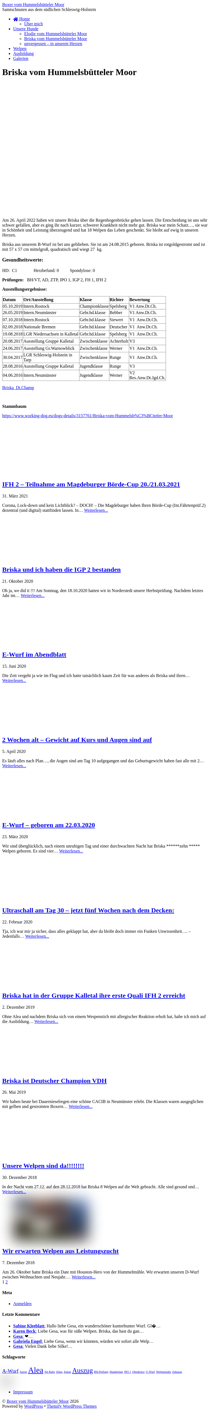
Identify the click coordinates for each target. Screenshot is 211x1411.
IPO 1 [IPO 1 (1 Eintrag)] (127, 1371)
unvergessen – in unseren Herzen (53, 43)
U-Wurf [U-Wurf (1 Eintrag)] (150, 1371)
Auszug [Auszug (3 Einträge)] (82, 1370)
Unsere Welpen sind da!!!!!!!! (43, 1165)
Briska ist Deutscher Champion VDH (54, 1080)
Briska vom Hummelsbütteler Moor (55, 38)
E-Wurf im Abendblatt (34, 654)
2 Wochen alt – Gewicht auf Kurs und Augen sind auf (77, 739)
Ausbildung (23, 53)
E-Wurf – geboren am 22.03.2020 (48, 825)
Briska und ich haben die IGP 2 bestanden (61, 569)
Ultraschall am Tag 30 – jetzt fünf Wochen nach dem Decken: (88, 910)
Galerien (20, 58)
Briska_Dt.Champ (18, 387)
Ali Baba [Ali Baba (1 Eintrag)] (50, 1371)
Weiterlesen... (96, 510)
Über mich (33, 23)
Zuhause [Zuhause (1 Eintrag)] (177, 1371)
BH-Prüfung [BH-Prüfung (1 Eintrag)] (101, 1371)
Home (21, 18)
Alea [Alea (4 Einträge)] (35, 1370)
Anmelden (22, 1303)
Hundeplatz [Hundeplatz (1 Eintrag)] (116, 1371)
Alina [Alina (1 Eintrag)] (59, 1371)
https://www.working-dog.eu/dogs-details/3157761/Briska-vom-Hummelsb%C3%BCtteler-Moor (87, 415)
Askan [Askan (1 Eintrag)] (67, 1371)
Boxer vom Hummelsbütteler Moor (38, 1401)
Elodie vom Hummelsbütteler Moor (55, 33)
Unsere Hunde (25, 28)
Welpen (19, 48)
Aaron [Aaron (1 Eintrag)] (23, 1371)
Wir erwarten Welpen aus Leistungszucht (60, 1251)
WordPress (33, 1406)
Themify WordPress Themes (72, 1406)
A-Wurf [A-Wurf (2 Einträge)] (10, 1371)
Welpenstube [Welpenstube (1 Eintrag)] (163, 1371)
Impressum (23, 1392)
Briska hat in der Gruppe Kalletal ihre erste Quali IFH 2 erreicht (93, 995)
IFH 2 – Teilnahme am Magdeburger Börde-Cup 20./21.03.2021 (91, 484)
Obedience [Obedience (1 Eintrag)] (138, 1371)
